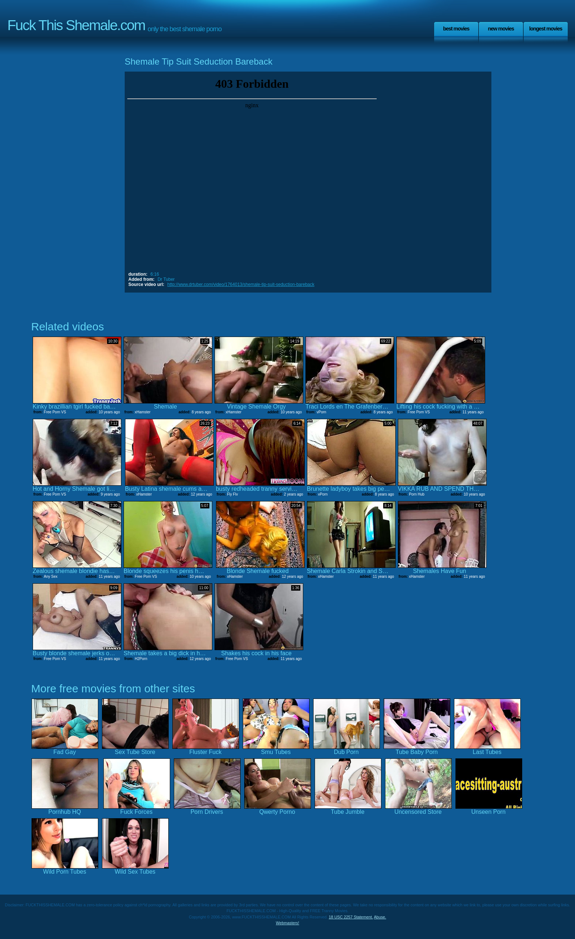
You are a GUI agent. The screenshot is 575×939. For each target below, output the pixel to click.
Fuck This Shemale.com (76, 25)
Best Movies (456, 29)
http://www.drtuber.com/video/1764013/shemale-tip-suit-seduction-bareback (240, 284)
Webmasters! (287, 923)
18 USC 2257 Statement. (351, 917)
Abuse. (380, 917)
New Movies (501, 29)
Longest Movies (545, 29)
